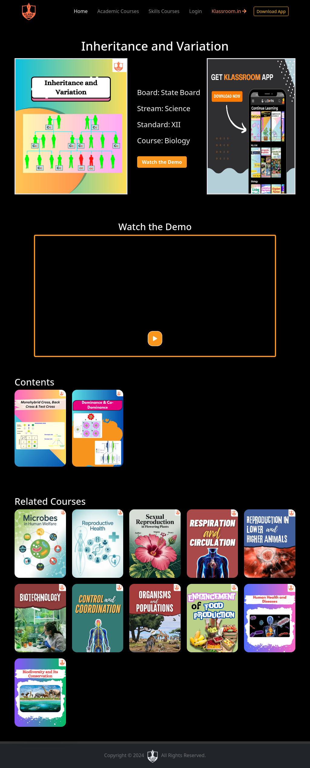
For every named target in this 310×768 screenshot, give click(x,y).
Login (195, 11)
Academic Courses (118, 11)
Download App (270, 11)
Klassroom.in (229, 11)
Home (81, 11)
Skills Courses (164, 11)
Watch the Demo (162, 162)
